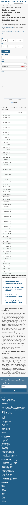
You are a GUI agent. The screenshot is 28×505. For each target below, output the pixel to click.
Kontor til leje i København (7, 451)
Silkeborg (3, 493)
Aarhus (3, 485)
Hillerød (3, 497)
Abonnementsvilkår (6, 421)
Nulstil (2, 59)
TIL (2, 43)
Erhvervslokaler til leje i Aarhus (9, 462)
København (4, 483)
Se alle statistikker (5, 5)
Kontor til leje (4, 448)
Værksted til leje (5, 444)
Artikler (3, 425)
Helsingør (3, 501)
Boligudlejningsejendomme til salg (9, 455)
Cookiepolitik (4, 424)
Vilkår (2, 420)
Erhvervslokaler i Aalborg (7, 464)
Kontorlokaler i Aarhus (6, 467)
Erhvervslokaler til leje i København (10, 460)
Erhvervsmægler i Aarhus (7, 456)
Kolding (3, 492)
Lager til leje (4, 447)
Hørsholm (3, 500)
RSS (2, 433)
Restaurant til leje (5, 443)
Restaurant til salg (6, 441)
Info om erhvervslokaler (7, 431)
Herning (3, 498)
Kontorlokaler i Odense (7, 469)
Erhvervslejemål (5, 437)
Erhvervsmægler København (8, 479)
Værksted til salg (5, 445)
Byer (2, 61)
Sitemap (3, 432)
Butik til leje (4, 440)
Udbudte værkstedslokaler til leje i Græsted (11, 7)
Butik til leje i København (7, 452)
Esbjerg (3, 489)
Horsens (3, 502)
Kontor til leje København (7, 466)
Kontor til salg (4, 450)
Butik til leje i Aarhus (6, 473)
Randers (3, 490)
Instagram (4, 413)
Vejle (2, 494)
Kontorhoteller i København (8, 477)
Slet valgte (24, 66)
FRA (2, 38)
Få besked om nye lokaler (20, 1)
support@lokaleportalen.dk (8, 401)
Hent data (5, 51)
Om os (3, 417)
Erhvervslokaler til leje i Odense (9, 463)
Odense (3, 486)
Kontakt (3, 418)
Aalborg (3, 488)
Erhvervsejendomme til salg (8, 454)
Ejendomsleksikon (5, 428)
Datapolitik (4, 422)
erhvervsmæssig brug (18, 3)
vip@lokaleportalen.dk (7, 27)
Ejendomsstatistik (5, 429)
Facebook (2, 413)
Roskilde (3, 496)
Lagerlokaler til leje (6, 475)
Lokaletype (4, 54)
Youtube (6, 413)
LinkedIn (11, 413)
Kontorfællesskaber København (9, 478)
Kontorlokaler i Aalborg (7, 470)
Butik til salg (4, 439)
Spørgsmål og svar (6, 426)
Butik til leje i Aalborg (6, 474)
